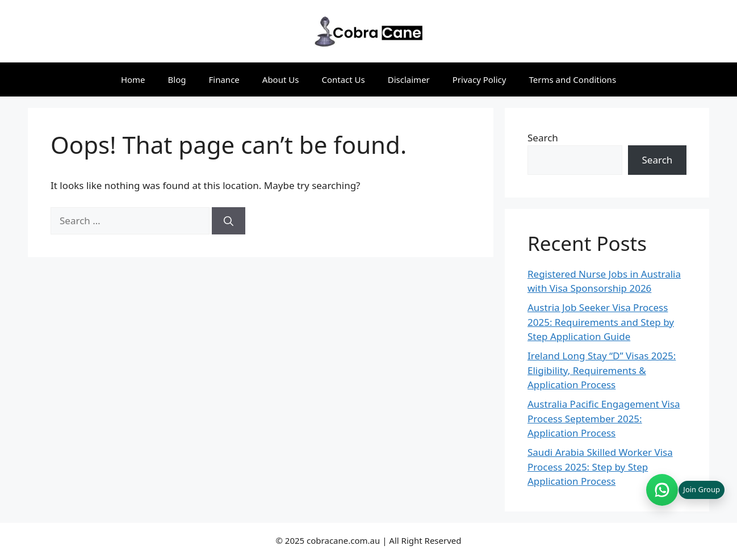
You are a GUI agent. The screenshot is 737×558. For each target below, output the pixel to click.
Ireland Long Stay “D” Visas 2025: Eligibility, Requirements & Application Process (601, 370)
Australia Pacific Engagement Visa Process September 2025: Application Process (603, 418)
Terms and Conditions (572, 79)
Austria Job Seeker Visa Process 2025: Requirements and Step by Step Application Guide (600, 322)
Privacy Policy (479, 79)
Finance (224, 79)
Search (542, 137)
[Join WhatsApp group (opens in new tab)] (685, 490)
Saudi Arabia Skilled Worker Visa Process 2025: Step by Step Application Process (600, 467)
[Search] (228, 220)
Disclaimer (409, 79)
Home (133, 79)
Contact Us (343, 79)
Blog (177, 79)
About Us (280, 79)
